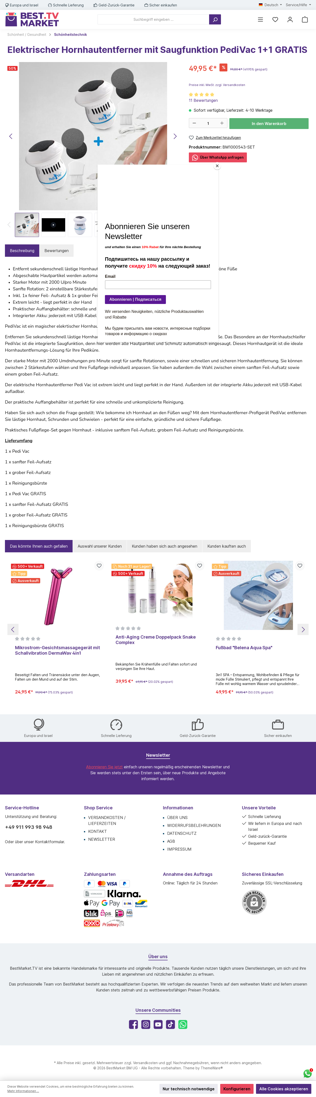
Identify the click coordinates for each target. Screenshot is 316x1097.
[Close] (217, 166)
